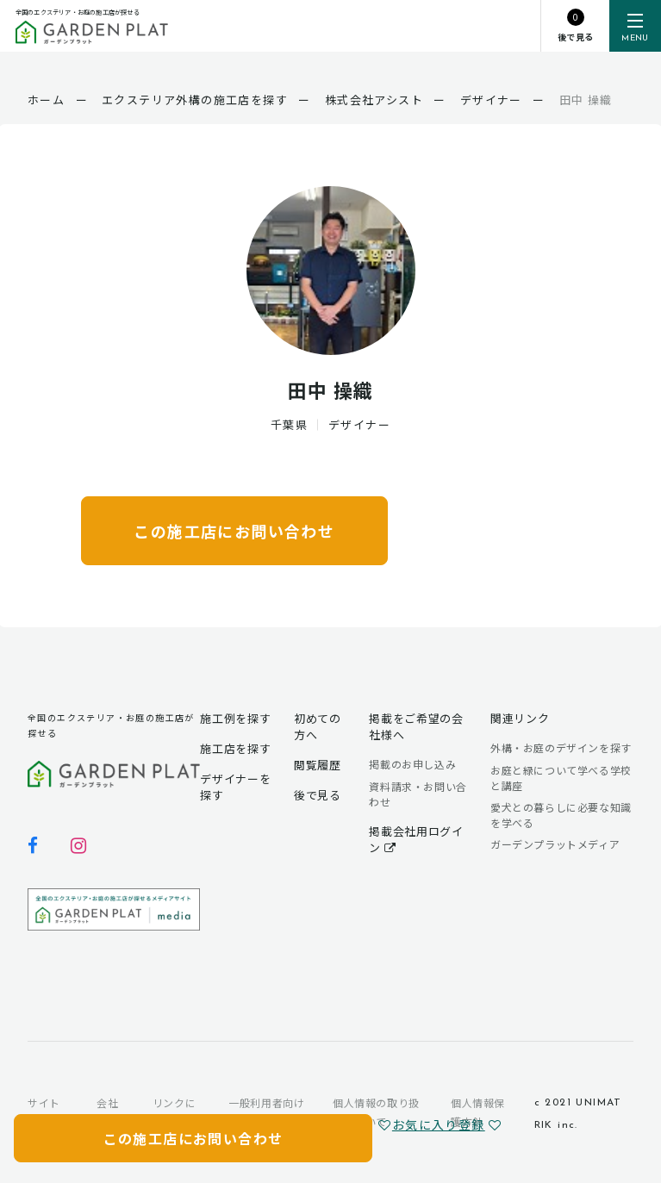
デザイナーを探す (235, 786)
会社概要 (107, 1112)
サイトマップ (44, 1112)
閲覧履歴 (317, 764)
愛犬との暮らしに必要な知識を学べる (561, 815)
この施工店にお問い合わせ (234, 531)
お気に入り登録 (431, 1124)
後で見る (317, 795)
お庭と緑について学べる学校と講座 (561, 778)
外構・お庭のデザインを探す (561, 747)
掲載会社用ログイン (416, 839)
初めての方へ (317, 726)
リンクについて (174, 1112)
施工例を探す (235, 718)
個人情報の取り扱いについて (376, 1112)
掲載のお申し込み (412, 763)
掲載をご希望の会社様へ (416, 726)
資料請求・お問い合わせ (417, 794)
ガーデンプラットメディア (555, 844)
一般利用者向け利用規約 (266, 1112)
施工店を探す (235, 748)
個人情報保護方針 (478, 1112)
